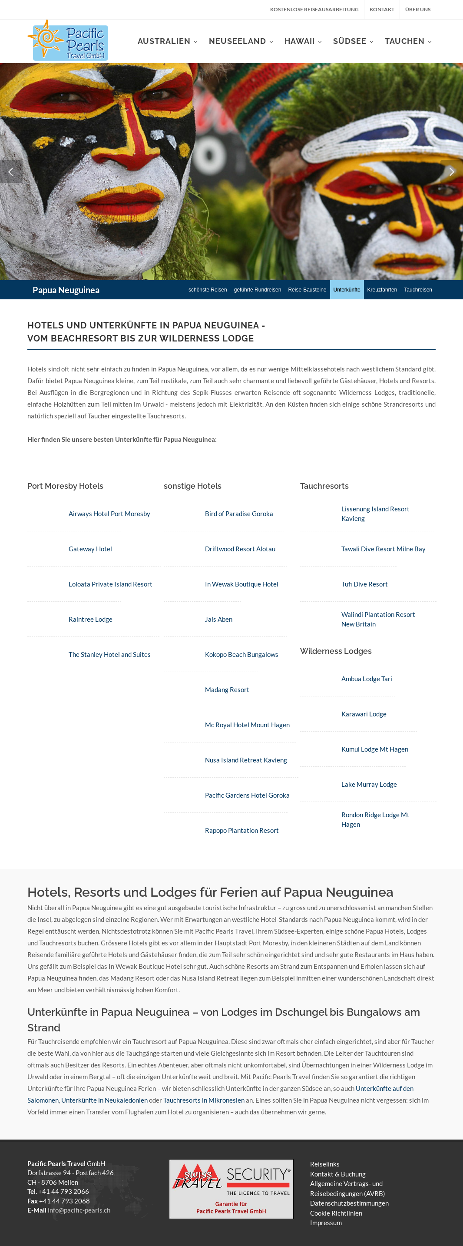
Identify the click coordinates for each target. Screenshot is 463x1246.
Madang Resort (226, 689)
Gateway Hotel (90, 549)
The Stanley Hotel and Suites (110, 654)
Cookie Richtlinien (336, 1213)
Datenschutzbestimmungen (349, 1203)
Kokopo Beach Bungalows (241, 654)
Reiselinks (325, 1164)
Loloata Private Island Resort (110, 584)
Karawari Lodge (362, 714)
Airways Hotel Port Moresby (109, 513)
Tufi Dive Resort (363, 584)
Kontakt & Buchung (338, 1174)
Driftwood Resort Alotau (239, 549)
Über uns (417, 9)
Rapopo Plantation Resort (241, 830)
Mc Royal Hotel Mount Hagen (246, 725)
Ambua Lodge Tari (365, 679)
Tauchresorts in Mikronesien (204, 1100)
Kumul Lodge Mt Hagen (373, 749)
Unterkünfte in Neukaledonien (104, 1100)
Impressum (326, 1222)
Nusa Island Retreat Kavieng (245, 760)
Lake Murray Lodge (367, 784)
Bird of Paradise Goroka (238, 513)
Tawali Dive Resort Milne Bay (382, 549)
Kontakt (382, 9)
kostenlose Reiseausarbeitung (314, 9)
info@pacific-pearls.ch (79, 1210)
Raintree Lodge (90, 619)
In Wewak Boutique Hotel (241, 584)
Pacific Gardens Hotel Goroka (246, 795)
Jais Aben (218, 619)
